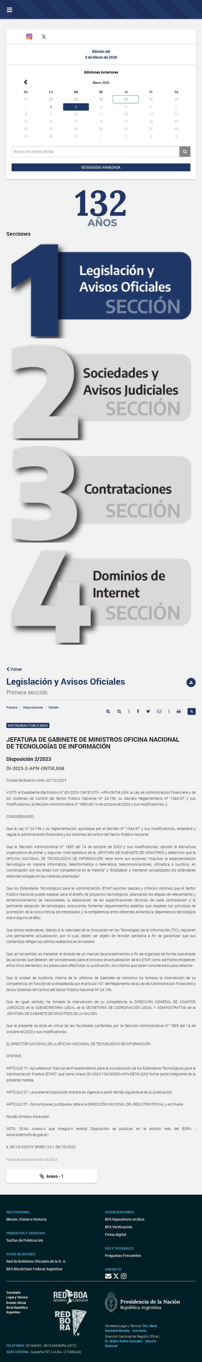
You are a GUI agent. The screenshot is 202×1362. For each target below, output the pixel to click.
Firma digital (115, 1234)
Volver (14, 669)
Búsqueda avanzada (101, 167)
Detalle (53, 707)
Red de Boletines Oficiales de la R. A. (36, 1261)
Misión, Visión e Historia (26, 1219)
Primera (11, 707)
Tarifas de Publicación (24, 1240)
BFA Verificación (118, 1226)
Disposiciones (33, 707)
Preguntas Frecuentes (123, 1255)
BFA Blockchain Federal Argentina (34, 1268)
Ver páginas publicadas (28, 725)
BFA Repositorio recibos (124, 1219)
